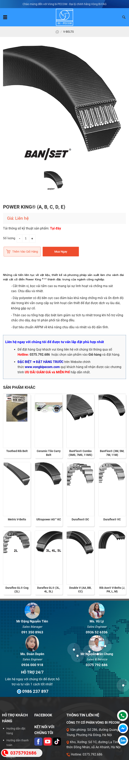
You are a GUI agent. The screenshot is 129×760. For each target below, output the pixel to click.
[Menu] (5, 17)
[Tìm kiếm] (124, 17)
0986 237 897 (32, 691)
